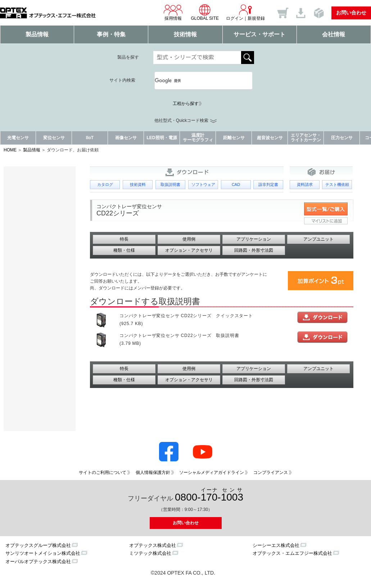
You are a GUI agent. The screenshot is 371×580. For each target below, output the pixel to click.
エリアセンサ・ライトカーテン (306, 137)
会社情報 (333, 34)
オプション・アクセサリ (189, 250)
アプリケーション (253, 239)
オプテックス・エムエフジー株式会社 (292, 553)
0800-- (209, 495)
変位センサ (54, 137)
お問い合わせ (351, 12)
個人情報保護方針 (153, 472)
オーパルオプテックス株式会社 (38, 561)
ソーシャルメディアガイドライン (211, 472)
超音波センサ (270, 137)
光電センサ (18, 137)
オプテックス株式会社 (152, 545)
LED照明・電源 (162, 137)
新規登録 (256, 18)
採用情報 (173, 12)
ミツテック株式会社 (150, 553)
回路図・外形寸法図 (253, 250)
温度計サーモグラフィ (198, 137)
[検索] (195, 80)
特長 (124, 239)
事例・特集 (111, 34)
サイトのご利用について (102, 472)
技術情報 (185, 34)
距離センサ (234, 137)
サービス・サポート (259, 34)
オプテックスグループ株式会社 (38, 545)
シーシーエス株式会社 (276, 545)
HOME (10, 149)
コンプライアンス (270, 472)
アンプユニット (318, 239)
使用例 (188, 239)
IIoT (90, 137)
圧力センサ (342, 137)
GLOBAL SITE (205, 12)
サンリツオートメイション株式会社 (42, 553)
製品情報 (37, 34)
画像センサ (126, 137)
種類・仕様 (124, 250)
